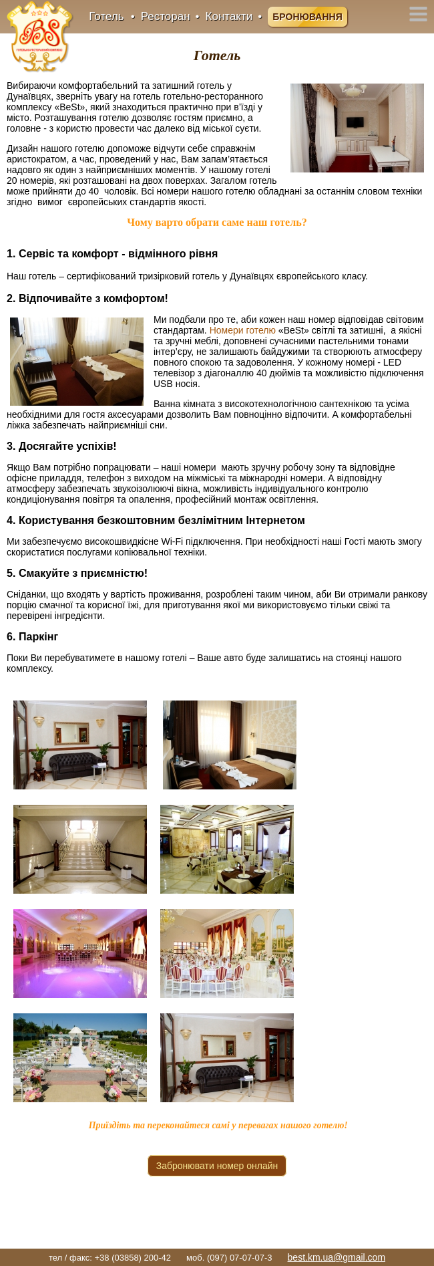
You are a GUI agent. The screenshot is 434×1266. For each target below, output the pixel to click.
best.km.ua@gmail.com (336, 1257)
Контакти (229, 16)
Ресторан (165, 16)
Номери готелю (243, 330)
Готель (106, 16)
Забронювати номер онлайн (217, 1165)
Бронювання (307, 16)
